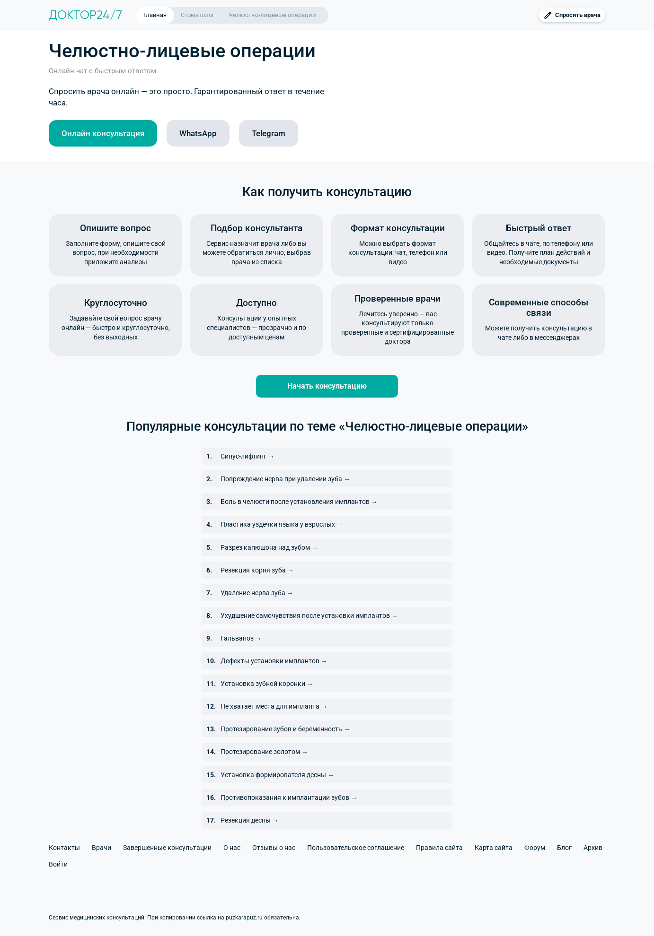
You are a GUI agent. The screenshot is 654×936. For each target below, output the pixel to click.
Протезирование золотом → (264, 751)
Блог (564, 847)
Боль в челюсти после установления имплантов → (299, 501)
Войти (58, 864)
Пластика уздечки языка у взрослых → (282, 524)
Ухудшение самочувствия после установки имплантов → (309, 615)
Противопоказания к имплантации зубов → (289, 797)
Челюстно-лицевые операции (272, 14)
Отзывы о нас (273, 847)
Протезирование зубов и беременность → (285, 729)
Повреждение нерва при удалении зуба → (285, 479)
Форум (534, 847)
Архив (592, 847)
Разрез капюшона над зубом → (269, 547)
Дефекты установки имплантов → (274, 661)
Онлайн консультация (103, 133)
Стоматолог (197, 14)
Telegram (268, 133)
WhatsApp (198, 133)
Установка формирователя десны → (277, 775)
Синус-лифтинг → (247, 456)
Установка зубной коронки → (267, 683)
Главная (155, 14)
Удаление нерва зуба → (257, 593)
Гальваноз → (241, 638)
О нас (231, 847)
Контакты (64, 847)
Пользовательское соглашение (355, 847)
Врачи (101, 847)
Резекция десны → (250, 820)
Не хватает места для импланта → (274, 706)
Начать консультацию (327, 385)
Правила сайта (439, 847)
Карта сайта (494, 847)
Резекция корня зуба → (257, 570)
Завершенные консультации (167, 847)
